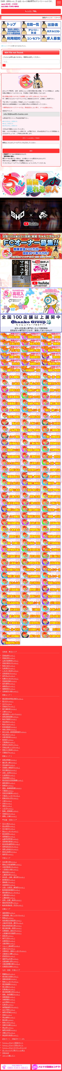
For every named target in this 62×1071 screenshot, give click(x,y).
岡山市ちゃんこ (8, 1027)
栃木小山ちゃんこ (8, 724)
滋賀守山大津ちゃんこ (10, 959)
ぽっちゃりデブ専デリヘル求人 (13, 1050)
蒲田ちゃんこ (7, 806)
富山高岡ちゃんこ (8, 826)
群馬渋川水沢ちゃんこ (10, 745)
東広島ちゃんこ (8, 1020)
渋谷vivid (5, 1053)
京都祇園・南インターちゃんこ (13, 915)
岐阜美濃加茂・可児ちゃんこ (12, 905)
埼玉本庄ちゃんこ (8, 734)
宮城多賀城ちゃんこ (9, 681)
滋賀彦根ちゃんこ (8, 913)
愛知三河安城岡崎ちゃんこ (12, 864)
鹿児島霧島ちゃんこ (9, 984)
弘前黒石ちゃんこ (8, 668)
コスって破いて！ (8, 1055)
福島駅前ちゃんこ (8, 689)
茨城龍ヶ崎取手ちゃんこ (11, 767)
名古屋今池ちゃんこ (9, 862)
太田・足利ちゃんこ (9, 773)
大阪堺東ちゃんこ (8, 943)
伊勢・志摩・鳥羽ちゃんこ (12, 900)
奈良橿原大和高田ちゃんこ (12, 920)
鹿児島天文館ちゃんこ (10, 976)
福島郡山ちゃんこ (8, 686)
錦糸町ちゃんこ (8, 740)
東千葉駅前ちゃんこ (9, 709)
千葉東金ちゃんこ (8, 742)
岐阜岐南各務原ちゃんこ (11, 890)
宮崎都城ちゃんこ (8, 997)
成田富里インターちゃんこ (12, 714)
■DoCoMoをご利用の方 (10, 121)
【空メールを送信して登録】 (31, 138)
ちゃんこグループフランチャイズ (14, 1048)
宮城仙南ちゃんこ (8, 655)
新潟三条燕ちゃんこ (9, 852)
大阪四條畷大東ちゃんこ (11, 964)
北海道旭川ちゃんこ (9, 673)
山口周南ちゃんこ (8, 1002)
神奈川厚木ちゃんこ (9, 729)
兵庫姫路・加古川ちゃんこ (12, 930)
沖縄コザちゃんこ (8, 1033)
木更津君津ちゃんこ (9, 737)
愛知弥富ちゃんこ (8, 872)
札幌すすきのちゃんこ (10, 678)
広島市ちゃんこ (8, 1004)
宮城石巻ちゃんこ (8, 658)
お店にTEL (31, 11)
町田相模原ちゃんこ (9, 727)
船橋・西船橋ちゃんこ (10, 811)
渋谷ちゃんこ (7, 803)
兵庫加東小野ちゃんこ (10, 961)
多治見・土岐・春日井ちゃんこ (13, 877)
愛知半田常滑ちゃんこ (10, 903)
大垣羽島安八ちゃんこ (10, 867)
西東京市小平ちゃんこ (10, 798)
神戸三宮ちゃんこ (8, 938)
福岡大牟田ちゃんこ (9, 1030)
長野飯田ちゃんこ (8, 836)
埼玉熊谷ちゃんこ (8, 722)
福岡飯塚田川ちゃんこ (10, 1007)
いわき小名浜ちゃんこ (10, 671)
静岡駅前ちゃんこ (8, 880)
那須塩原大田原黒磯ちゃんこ (12, 780)
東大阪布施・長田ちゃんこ (12, 928)
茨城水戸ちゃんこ (8, 706)
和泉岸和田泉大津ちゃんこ (12, 925)
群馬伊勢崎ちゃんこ (9, 760)
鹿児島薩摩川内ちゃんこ (11, 992)
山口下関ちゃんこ (8, 1010)
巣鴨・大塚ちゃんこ (9, 816)
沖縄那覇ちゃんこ (8, 999)
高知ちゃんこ (7, 1015)
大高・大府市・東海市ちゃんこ (13, 887)
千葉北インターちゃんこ (11, 796)
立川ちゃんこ (7, 704)
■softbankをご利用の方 (10, 126)
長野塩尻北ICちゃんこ (10, 847)
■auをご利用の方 (8, 124)
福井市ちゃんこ (8, 854)
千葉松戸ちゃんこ (8, 752)
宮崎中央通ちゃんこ (9, 1025)
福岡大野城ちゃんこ (9, 1012)
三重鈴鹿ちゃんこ (8, 898)
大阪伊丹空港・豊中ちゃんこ (12, 923)
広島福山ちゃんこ (8, 989)
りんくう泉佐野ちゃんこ (11, 946)
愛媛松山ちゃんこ (8, 974)
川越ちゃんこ (7, 711)
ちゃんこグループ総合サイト (12, 1043)
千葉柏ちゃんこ (8, 790)
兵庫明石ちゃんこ (8, 941)
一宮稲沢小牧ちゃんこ (10, 869)
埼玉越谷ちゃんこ (8, 765)
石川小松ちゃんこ (8, 824)
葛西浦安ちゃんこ (8, 783)
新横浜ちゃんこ (8, 785)
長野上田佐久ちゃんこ (10, 849)
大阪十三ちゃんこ (8, 948)
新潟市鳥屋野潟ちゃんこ (11, 844)
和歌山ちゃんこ (8, 918)
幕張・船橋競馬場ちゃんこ (12, 788)
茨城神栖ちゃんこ (8, 778)
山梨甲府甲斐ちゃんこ (10, 839)
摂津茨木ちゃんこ (8, 956)
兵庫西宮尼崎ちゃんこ (10, 966)
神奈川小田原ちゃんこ (10, 750)
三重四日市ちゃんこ (9, 874)
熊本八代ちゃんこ (8, 1022)
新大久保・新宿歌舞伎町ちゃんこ (14, 732)
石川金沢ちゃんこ (8, 829)
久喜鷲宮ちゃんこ (8, 775)
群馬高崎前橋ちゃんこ (10, 717)
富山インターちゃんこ (10, 831)
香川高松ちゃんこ (8, 987)
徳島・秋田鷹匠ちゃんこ (11, 994)
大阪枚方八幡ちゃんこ (10, 954)
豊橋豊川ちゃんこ (8, 882)
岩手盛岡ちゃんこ (8, 683)
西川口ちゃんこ (8, 701)
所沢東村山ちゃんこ (9, 770)
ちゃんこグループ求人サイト (12, 1045)
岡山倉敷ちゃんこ (8, 1017)
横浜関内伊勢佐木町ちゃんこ (12, 699)
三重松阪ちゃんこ (8, 895)
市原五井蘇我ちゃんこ (10, 793)
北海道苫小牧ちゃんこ (10, 691)
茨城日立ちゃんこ (8, 814)
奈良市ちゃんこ (8, 936)
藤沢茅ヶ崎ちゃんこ (9, 762)
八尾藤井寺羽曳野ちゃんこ (12, 933)
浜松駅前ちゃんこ (8, 885)
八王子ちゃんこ (8, 808)
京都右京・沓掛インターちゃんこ (14, 951)
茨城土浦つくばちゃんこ (11, 747)
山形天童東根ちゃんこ (10, 660)
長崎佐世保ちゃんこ (9, 979)
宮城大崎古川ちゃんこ (10, 663)
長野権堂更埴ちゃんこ (10, 841)
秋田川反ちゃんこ (8, 666)
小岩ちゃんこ (7, 801)
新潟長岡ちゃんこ (8, 834)
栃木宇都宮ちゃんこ (9, 719)
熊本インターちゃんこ (10, 982)
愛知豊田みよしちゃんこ (11, 892)
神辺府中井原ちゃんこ (10, 1035)
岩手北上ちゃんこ (8, 676)
